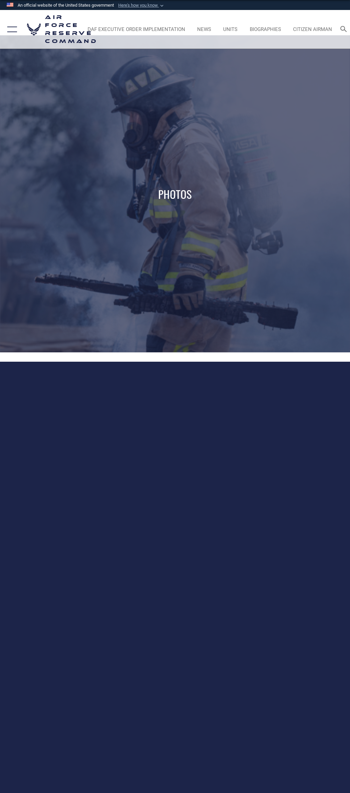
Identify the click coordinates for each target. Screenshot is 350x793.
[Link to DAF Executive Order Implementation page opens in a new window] (136, 29)
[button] (141, 5)
